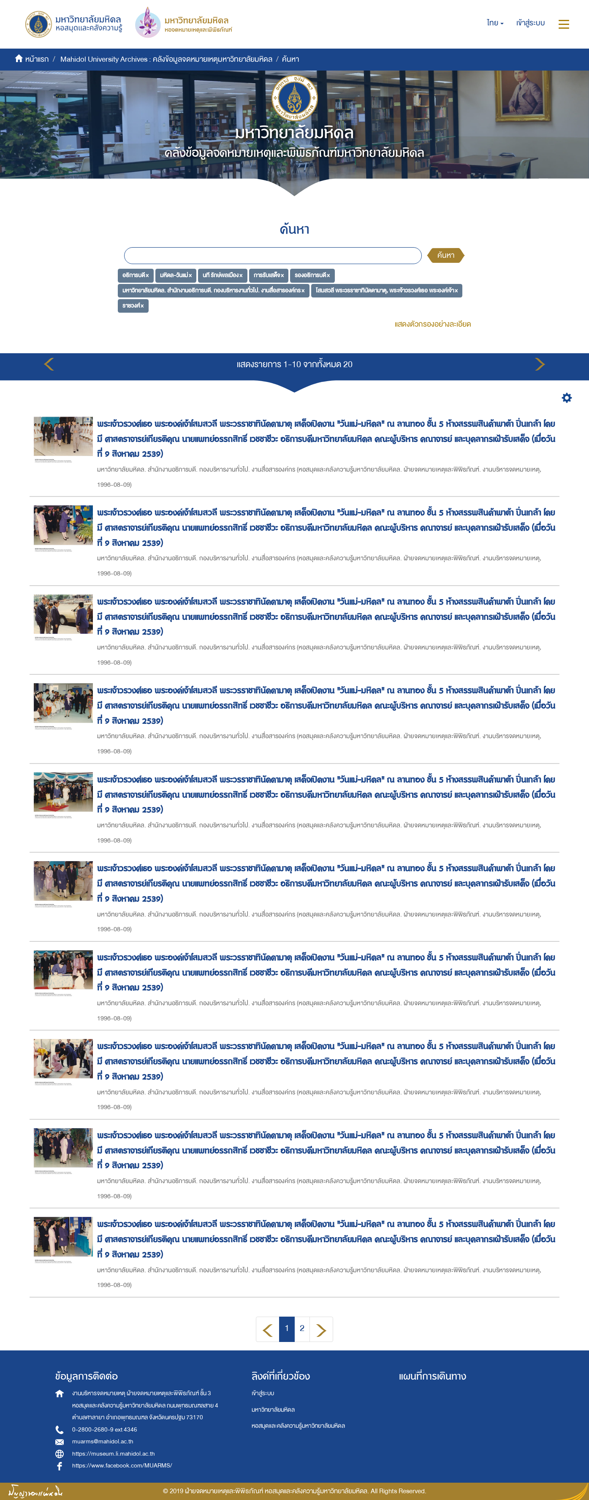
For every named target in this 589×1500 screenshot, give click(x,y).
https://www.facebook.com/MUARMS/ (122, 1465)
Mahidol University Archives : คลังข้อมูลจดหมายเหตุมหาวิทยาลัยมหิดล (166, 59)
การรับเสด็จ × (269, 275)
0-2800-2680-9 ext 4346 (104, 1429)
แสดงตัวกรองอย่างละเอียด (433, 324)
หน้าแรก (37, 59)
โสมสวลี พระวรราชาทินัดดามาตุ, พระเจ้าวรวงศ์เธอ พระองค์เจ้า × (387, 290)
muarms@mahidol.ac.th (102, 1441)
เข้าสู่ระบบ (263, 1393)
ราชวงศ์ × (133, 305)
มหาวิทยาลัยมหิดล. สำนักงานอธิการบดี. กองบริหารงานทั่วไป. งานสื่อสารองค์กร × (213, 290)
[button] (495, 23)
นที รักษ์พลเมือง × (222, 275)
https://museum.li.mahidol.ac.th (113, 1453)
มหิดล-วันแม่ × (176, 275)
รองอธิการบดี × (312, 275)
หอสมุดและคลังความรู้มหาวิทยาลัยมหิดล (298, 1426)
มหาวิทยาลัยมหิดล (273, 1410)
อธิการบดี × (135, 275)
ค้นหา (445, 255)
